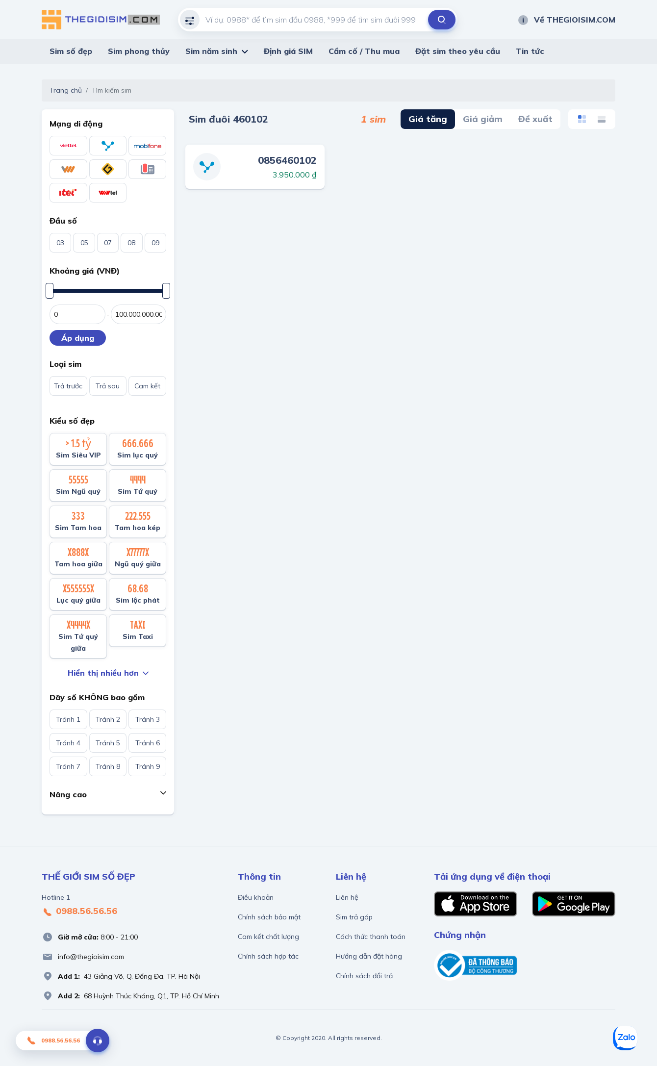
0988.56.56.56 (79, 911)
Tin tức (530, 51)
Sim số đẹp (71, 51)
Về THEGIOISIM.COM (566, 20)
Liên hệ (347, 897)
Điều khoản (256, 897)
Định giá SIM (288, 51)
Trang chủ (66, 90)
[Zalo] (625, 1038)
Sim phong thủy (139, 51)
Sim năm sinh (211, 51)
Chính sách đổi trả (364, 975)
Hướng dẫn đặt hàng (369, 956)
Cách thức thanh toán (370, 936)
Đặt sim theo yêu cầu (457, 51)
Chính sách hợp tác (268, 956)
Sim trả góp (354, 917)
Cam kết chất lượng (268, 936)
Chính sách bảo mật (269, 917)
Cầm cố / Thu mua (364, 51)
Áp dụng (77, 338)
